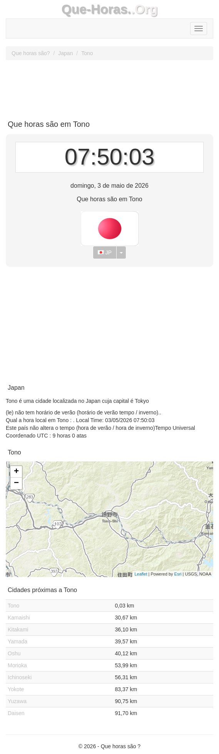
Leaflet (140, 574)
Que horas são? (31, 53)
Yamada (17, 641)
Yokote (16, 689)
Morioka (17, 665)
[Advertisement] (109, 87)
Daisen (16, 713)
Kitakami (18, 629)
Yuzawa (17, 701)
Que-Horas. (96, 9)
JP (105, 252)
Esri (178, 574)
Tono (87, 53)
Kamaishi (19, 617)
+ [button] (16, 472)
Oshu (14, 653)
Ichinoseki (20, 677)
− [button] (16, 483)
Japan (65, 53)
